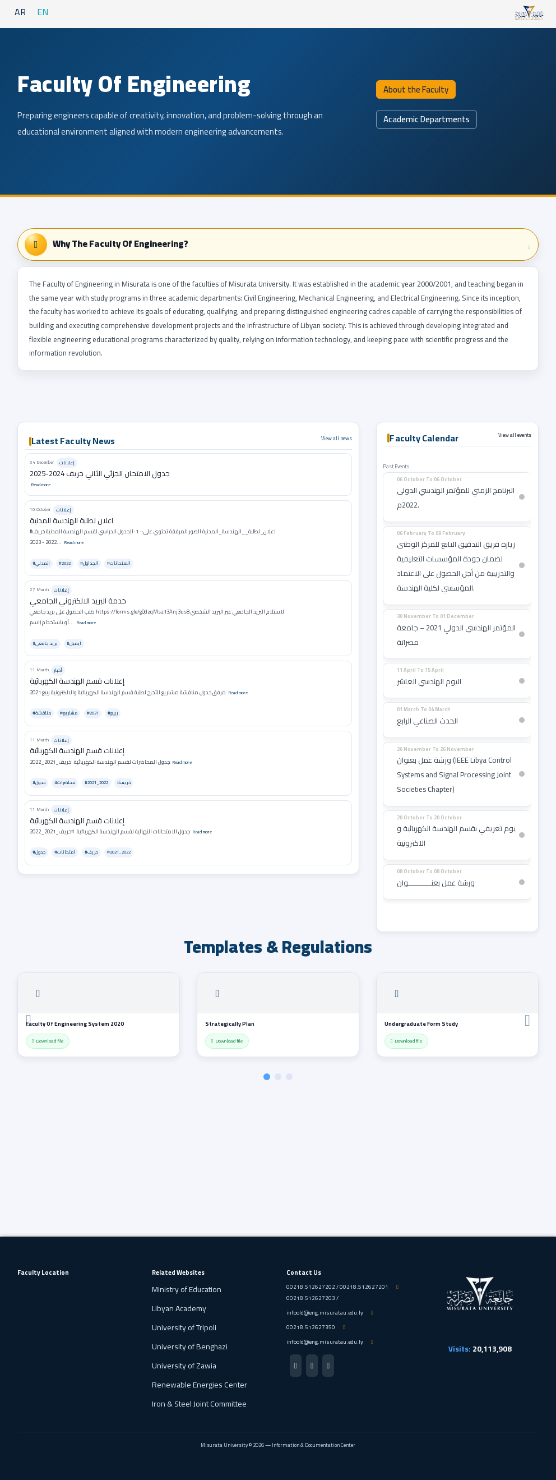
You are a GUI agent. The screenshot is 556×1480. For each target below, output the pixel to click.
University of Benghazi (190, 1346)
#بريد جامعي (45, 643)
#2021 (93, 713)
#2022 (65, 563)
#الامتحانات (119, 563)
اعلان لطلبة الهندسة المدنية (71, 520)
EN (42, 11)
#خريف (124, 782)
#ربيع (113, 713)
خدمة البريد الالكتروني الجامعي (78, 600)
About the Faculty (415, 89)
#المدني (41, 563)
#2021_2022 (96, 782)
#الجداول (89, 563)
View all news (336, 438)
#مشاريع (68, 713)
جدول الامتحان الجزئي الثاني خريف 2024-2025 (100, 473)
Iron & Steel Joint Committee (199, 1403)
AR (20, 11)
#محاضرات (64, 782)
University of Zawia (184, 1365)
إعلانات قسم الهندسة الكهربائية (77, 681)
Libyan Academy (179, 1308)
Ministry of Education (186, 1289)
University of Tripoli (184, 1327)
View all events (514, 435)
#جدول (39, 782)
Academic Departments (426, 119)
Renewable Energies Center (199, 1384)
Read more (40, 484)
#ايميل (74, 643)
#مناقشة (42, 713)
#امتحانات (64, 852)
